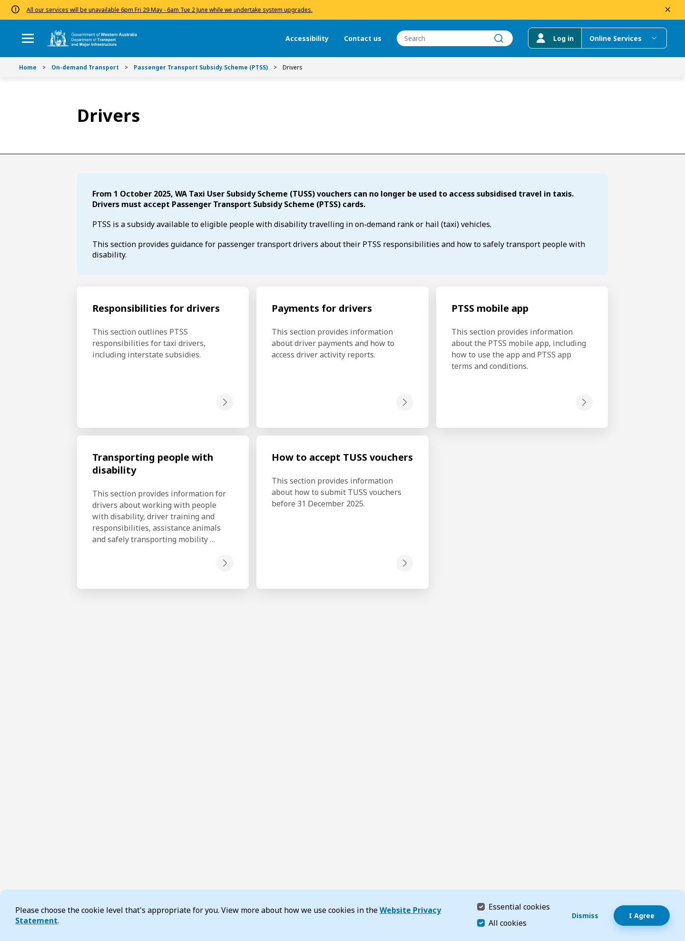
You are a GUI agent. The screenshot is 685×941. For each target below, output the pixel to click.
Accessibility (306, 38)
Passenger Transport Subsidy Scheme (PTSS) (201, 67)
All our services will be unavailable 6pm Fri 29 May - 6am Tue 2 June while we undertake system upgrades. (170, 10)
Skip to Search (2, 2)
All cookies (508, 923)
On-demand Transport (85, 67)
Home (28, 67)
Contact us (362, 38)
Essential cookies (519, 906)
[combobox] (454, 38)
